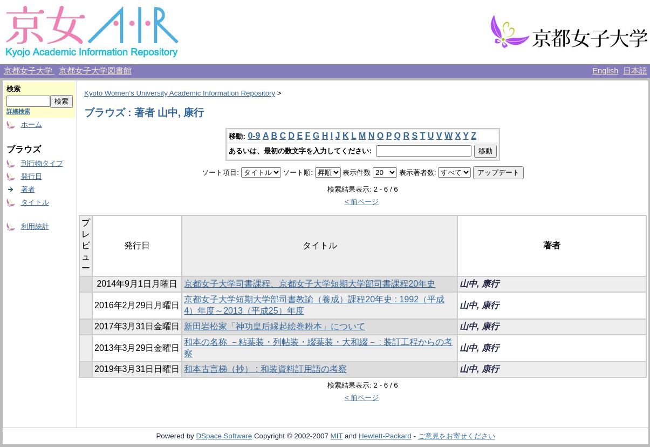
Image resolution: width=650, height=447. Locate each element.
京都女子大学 (29, 70)
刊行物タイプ (42, 163)
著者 (28, 189)
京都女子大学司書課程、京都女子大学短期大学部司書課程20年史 (309, 283)
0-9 (254, 135)
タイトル (35, 202)
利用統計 (35, 226)
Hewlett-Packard (385, 436)
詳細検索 (18, 111)
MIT (337, 436)
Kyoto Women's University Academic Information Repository (179, 93)
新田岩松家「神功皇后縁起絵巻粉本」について (274, 326)
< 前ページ (362, 202)
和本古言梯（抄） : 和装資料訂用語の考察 (265, 369)
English (605, 70)
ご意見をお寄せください (456, 436)
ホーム (31, 124)
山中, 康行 (479, 283)
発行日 (31, 176)
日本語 (635, 70)
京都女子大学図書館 (95, 70)
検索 (13, 89)
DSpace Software (224, 436)
